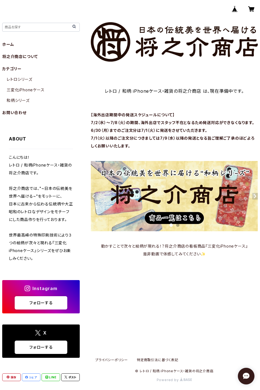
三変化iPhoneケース (26, 89)
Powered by (174, 380)
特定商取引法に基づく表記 (157, 360)
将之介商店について (20, 56)
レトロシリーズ (19, 79)
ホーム (8, 44)
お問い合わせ (14, 112)
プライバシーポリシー (111, 360)
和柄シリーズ (18, 100)
